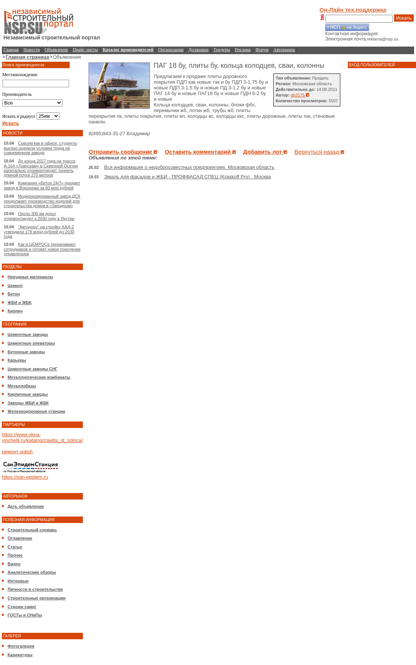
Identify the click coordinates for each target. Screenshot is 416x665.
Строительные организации (36, 598)
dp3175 (300, 95)
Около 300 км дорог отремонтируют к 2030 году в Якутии (39, 216)
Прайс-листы (85, 49)
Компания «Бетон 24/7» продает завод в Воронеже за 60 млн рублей (42, 185)
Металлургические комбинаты (39, 377)
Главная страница (27, 57)
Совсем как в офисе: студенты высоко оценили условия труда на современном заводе (40, 148)
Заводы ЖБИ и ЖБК (28, 403)
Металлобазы (22, 386)
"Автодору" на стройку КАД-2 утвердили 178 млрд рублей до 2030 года (39, 232)
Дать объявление (26, 506)
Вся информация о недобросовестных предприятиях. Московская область (189, 167)
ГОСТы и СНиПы (25, 615)
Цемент (15, 285)
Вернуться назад (319, 151)
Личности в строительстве (35, 589)
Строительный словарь (32, 530)
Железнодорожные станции (36, 411)
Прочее (15, 555)
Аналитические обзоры (32, 572)
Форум (262, 49)
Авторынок (284, 49)
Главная (11, 49)
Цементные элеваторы (31, 343)
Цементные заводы (28, 334)
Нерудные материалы (30, 277)
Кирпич (15, 311)
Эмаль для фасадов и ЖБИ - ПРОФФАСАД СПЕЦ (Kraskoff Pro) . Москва (187, 177)
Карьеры (17, 360)
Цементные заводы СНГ (33, 369)
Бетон (14, 294)
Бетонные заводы (26, 352)
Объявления (56, 49)
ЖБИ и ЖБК (19, 302)
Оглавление (20, 538)
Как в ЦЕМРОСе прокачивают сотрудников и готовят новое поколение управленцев (42, 249)
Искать (404, 18)
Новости (31, 49)
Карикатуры (20, 655)
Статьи (15, 547)
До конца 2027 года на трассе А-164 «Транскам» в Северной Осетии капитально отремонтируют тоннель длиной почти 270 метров (41, 168)
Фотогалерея (21, 646)
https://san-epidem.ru (25, 477)
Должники (199, 49)
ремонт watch (17, 451)
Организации (171, 49)
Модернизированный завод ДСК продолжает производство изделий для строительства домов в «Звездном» (42, 201)
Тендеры (221, 49)
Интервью (18, 581)
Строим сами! (22, 606)
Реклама (243, 49)
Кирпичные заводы (28, 394)
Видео (14, 564)
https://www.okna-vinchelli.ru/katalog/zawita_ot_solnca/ (42, 437)
